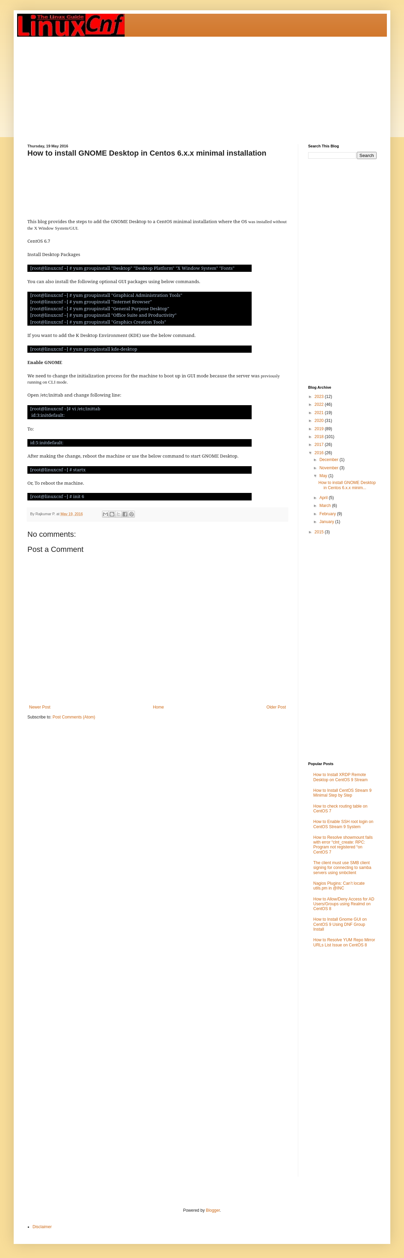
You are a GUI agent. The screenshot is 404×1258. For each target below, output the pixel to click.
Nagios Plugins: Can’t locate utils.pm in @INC (339, 886)
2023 (320, 396)
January (327, 521)
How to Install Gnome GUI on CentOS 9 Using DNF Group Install (340, 924)
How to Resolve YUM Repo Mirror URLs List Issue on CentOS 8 (344, 942)
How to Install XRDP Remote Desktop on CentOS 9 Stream (340, 777)
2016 (320, 452)
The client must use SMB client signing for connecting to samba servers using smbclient (342, 867)
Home (158, 707)
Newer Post (39, 707)
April (324, 497)
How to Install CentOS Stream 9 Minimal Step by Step (342, 793)
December (329, 459)
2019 (320, 428)
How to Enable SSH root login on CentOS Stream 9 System (343, 824)
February (328, 513)
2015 (320, 532)
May (323, 475)
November (329, 467)
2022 (320, 404)
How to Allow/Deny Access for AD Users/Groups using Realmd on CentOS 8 (343, 904)
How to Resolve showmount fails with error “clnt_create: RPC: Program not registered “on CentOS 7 (343, 845)
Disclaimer (42, 1226)
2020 (320, 420)
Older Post (276, 707)
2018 (320, 436)
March (325, 505)
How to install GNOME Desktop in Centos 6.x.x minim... (347, 485)
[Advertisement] (184, 85)
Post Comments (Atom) (73, 717)
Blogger (213, 1210)
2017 (320, 444)
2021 (320, 412)
